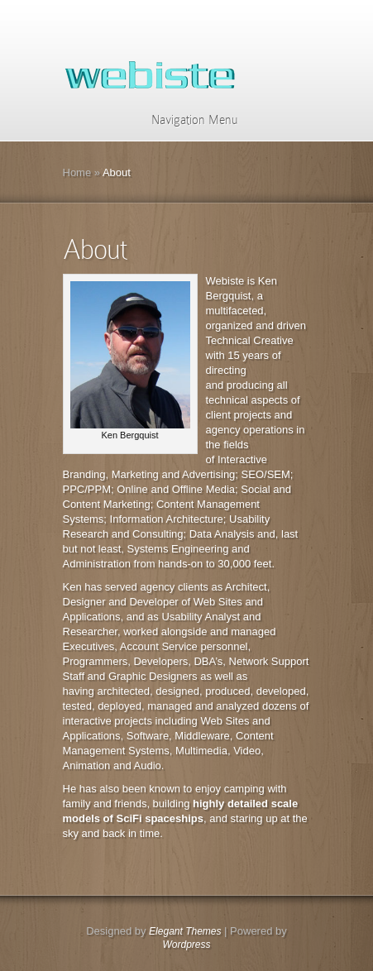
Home (77, 172)
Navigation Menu (184, 120)
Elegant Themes (185, 931)
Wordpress (186, 944)
